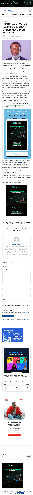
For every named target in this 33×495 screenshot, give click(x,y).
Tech (8, 14)
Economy (29, 14)
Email (4, 293)
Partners (21, 14)
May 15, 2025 (19, 36)
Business (14, 14)
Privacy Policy (25, 312)
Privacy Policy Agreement (9, 310)
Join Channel (17, 154)
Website (4, 299)
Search (4, 454)
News (2, 14)
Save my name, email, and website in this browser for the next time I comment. (16, 306)
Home (3, 19)
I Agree (20, 493)
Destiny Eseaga (10, 36)
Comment (5, 269)
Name (4, 287)
